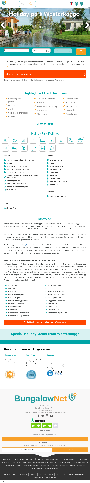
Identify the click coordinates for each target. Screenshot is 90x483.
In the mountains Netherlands (43, 462)
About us (7, 474)
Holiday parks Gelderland (49, 465)
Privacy (58, 474)
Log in (81, 4)
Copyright (33, 474)
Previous (3, 25)
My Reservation (50, 477)
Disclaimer (23, 474)
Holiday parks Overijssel (31, 465)
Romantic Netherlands (62, 462)
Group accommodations (50, 459)
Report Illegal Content (46, 474)
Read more (12, 67)
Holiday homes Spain (51, 468)
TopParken (27, 245)
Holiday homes (8, 459)
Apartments (30, 459)
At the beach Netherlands (68, 459)
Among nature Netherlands (22, 462)
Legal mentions (68, 474)
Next (87, 25)
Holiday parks (19, 459)
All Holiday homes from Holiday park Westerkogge (45, 322)
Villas (38, 459)
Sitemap (15, 474)
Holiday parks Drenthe (13, 465)
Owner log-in (79, 474)
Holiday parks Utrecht (67, 465)
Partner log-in (38, 477)
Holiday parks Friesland (80, 462)
